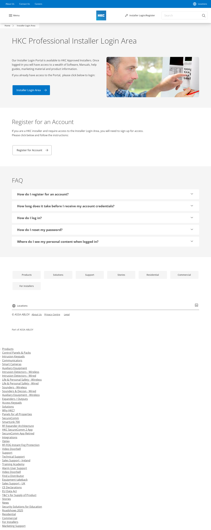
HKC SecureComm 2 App (17, 429)
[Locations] (200, 4)
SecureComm (10, 418)
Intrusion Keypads (13, 356)
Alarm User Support (14, 468)
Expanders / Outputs (15, 399)
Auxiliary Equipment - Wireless (21, 395)
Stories (6, 499)
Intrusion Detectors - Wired (19, 376)
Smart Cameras (11, 364)
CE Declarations (12, 487)
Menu (16, 15)
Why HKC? (8, 410)
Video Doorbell (11, 449)
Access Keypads (12, 402)
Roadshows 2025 (12, 510)
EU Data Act (9, 491)
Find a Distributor (13, 476)
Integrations (9, 437)
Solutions (8, 406)
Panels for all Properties (17, 414)
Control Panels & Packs (16, 352)
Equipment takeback (15, 479)
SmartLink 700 (11, 422)
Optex (6, 441)
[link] (10, 3)
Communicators (12, 360)
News (5, 503)
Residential (9, 514)
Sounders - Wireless (14, 387)
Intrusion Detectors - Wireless (20, 372)
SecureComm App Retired (18, 433)
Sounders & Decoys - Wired (19, 391)
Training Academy (13, 464)
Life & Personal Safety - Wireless (22, 379)
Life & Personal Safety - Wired (20, 383)
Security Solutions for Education (22, 506)
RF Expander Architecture (18, 426)
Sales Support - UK (13, 483)
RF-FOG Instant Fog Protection (21, 445)
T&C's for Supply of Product (19, 495)
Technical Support (13, 456)
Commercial (9, 518)
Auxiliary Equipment (14, 368)
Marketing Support (14, 526)
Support (7, 452)
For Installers (10, 522)
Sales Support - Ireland (16, 460)
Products (8, 349)
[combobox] (185, 15)
